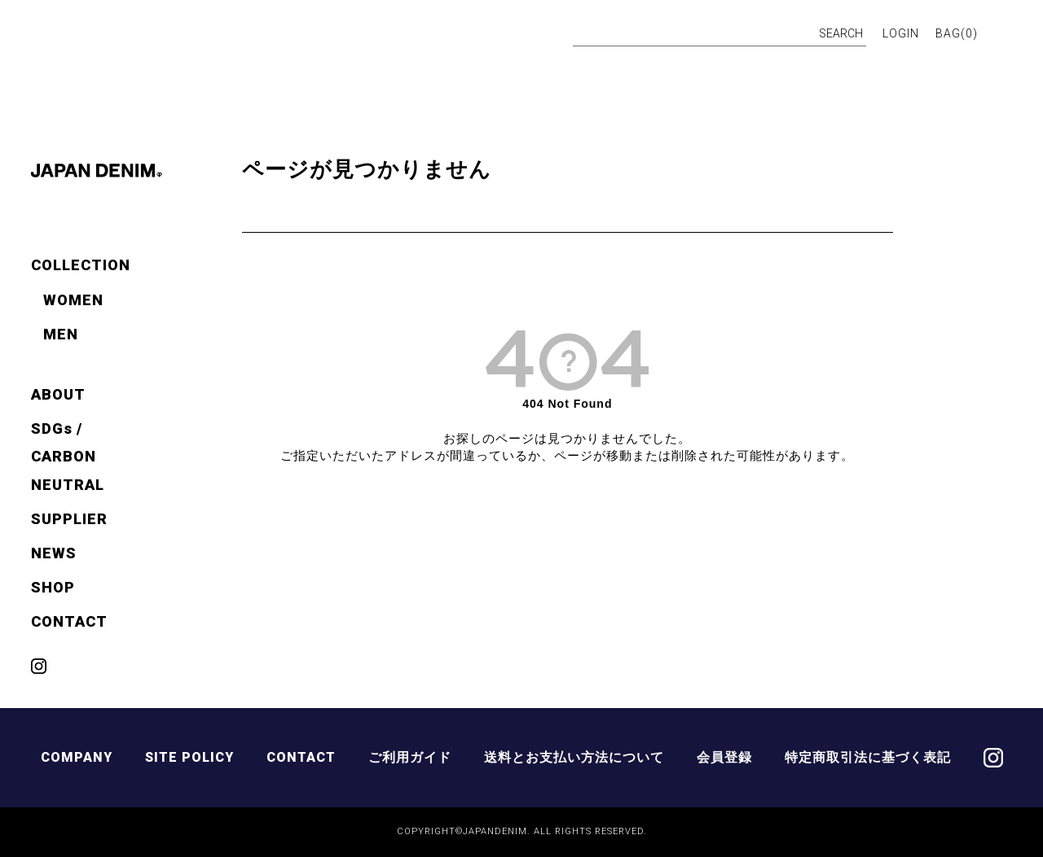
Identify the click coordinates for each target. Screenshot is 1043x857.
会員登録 (724, 757)
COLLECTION (80, 264)
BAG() (956, 33)
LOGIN (900, 33)
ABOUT (58, 394)
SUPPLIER (69, 518)
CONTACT (69, 621)
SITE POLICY (189, 757)
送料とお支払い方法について (574, 757)
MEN (60, 334)
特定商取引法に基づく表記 (868, 757)
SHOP (53, 587)
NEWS (54, 553)
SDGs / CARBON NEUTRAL (67, 456)
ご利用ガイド (409, 757)
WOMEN (73, 299)
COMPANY (76, 757)
